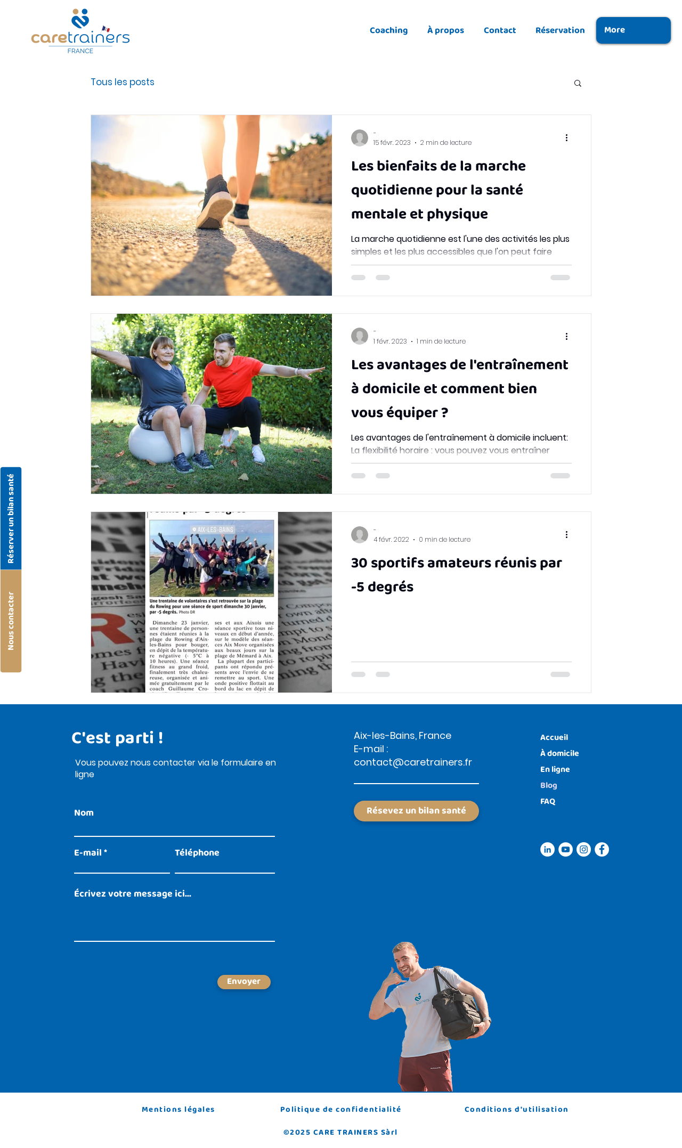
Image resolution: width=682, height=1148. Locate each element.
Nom (84, 813)
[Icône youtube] (565, 849)
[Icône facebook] (602, 849)
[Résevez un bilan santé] (416, 811)
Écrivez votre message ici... (132, 894)
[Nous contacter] (10, 620)
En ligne (555, 769)
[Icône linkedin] (547, 849)
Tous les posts (123, 82)
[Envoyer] (244, 982)
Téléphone (197, 853)
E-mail (88, 853)
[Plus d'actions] (570, 138)
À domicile (559, 753)
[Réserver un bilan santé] (10, 518)
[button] (578, 83)
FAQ (547, 801)
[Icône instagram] (584, 849)
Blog (548, 785)
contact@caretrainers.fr (413, 762)
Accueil (554, 737)
